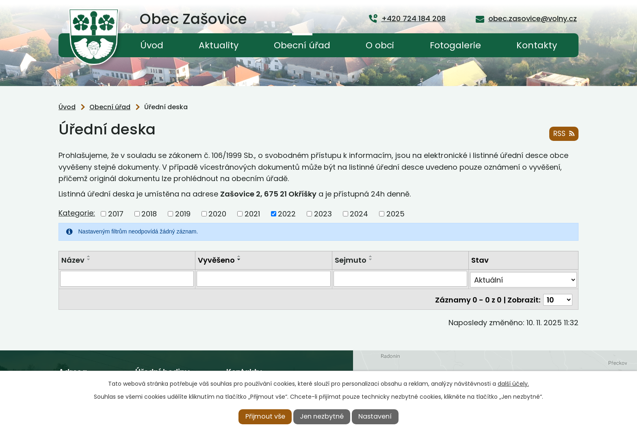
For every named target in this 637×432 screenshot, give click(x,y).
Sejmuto (350, 260)
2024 (359, 214)
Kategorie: (76, 213)
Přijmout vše (265, 416)
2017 (116, 214)
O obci (380, 45)
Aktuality (218, 45)
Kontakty (536, 45)
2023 (323, 214)
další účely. (513, 384)
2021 (252, 214)
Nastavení (375, 416)
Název (72, 260)
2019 (183, 214)
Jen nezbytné (322, 416)
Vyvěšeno (216, 260)
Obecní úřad (302, 45)
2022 (287, 214)
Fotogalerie (455, 45)
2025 (395, 214)
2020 (217, 214)
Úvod (151, 45)
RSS (563, 134)
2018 (149, 214)
